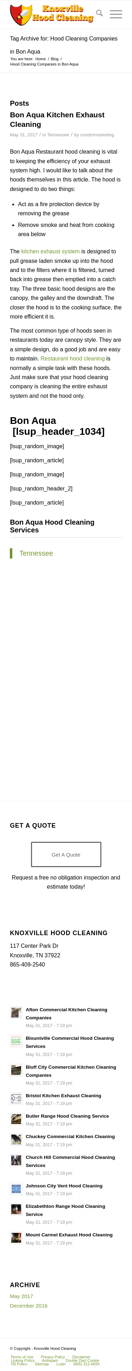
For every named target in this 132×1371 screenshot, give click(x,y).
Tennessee (58, 134)
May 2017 (21, 1296)
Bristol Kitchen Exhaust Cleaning (63, 1095)
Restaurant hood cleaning (72, 359)
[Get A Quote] (66, 854)
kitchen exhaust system (50, 251)
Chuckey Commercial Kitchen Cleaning (70, 1136)
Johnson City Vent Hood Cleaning (64, 1185)
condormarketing (97, 134)
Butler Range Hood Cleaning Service (67, 1116)
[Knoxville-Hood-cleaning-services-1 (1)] (55, 14)
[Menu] (112, 14)
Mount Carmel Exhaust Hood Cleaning (69, 1234)
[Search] (96, 14)
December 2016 (29, 1306)
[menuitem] (96, 14)
